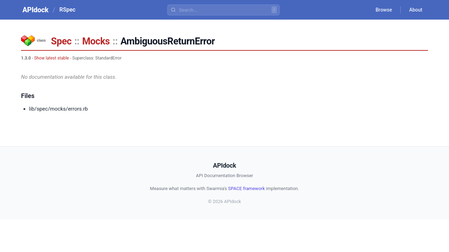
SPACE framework (246, 188)
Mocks (96, 41)
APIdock (35, 10)
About (415, 10)
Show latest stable (51, 58)
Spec (61, 41)
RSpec (67, 9)
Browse (384, 10)
